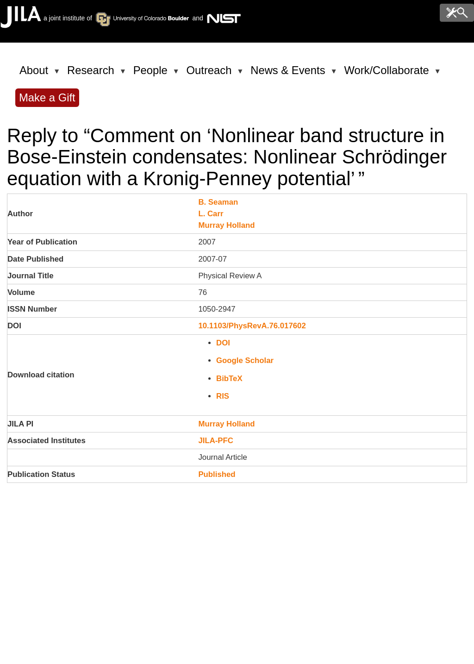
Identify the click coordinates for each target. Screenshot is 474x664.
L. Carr (210, 213)
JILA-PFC (215, 440)
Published (216, 474)
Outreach (211, 74)
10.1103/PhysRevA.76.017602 (252, 325)
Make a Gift (47, 97)
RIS (222, 396)
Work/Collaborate (388, 74)
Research (92, 74)
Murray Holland (226, 225)
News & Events (289, 74)
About (35, 74)
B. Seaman (218, 202)
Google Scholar (245, 360)
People (152, 74)
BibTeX (229, 378)
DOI (223, 342)
